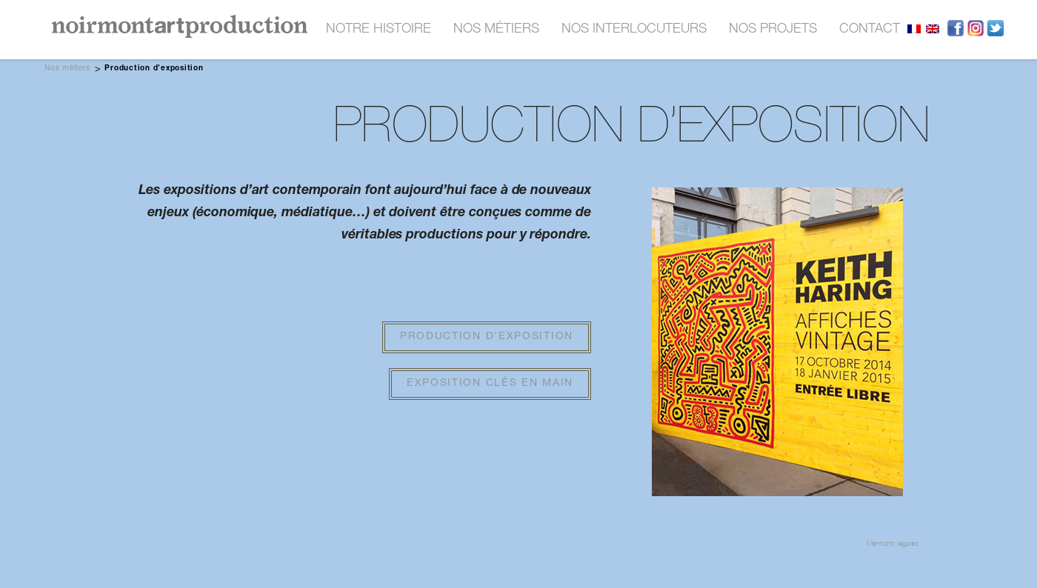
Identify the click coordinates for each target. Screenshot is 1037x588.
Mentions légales (892, 543)
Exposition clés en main (490, 383)
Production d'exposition (486, 337)
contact (869, 29)
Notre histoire (378, 29)
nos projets (773, 29)
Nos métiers (67, 69)
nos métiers (496, 29)
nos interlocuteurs (634, 29)
